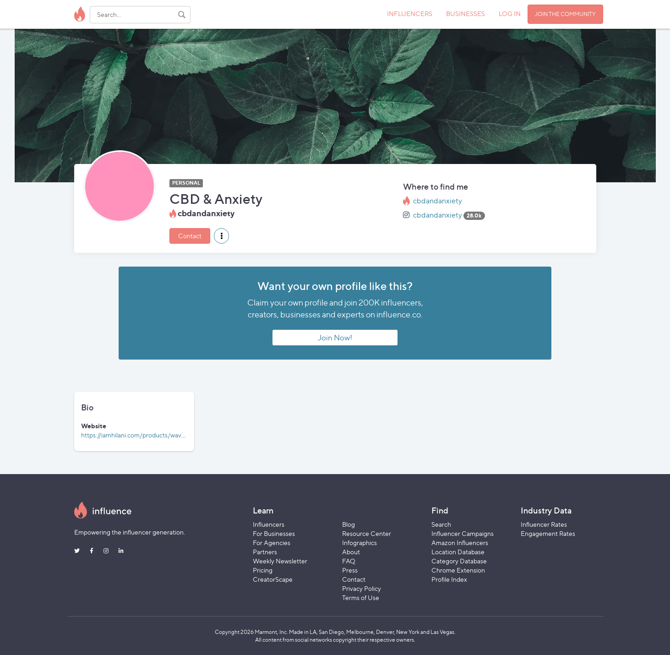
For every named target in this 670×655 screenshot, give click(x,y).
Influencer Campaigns (462, 533)
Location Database (458, 552)
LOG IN (510, 13)
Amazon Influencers (459, 542)
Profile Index (449, 579)
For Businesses (274, 533)
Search (441, 524)
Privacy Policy (361, 588)
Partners (265, 552)
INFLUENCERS (409, 13)
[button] (221, 236)
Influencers (268, 524)
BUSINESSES (465, 13)
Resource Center (366, 533)
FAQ (348, 561)
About (351, 552)
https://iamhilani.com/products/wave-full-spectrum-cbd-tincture (172, 435)
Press (350, 570)
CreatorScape (273, 579)
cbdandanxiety (437, 200)
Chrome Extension (458, 570)
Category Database (459, 561)
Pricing (262, 570)
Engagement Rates (548, 533)
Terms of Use (360, 597)
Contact (190, 236)
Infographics (359, 542)
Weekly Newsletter (280, 561)
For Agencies (271, 542)
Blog (348, 524)
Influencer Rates (544, 524)
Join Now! (335, 337)
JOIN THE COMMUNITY (565, 14)
